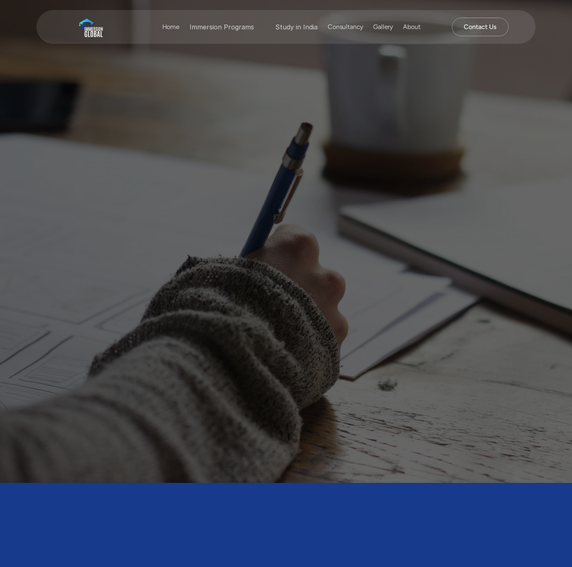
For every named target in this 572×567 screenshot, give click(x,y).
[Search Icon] (434, 27)
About (411, 27)
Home (171, 27)
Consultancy (345, 27)
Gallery (383, 27)
